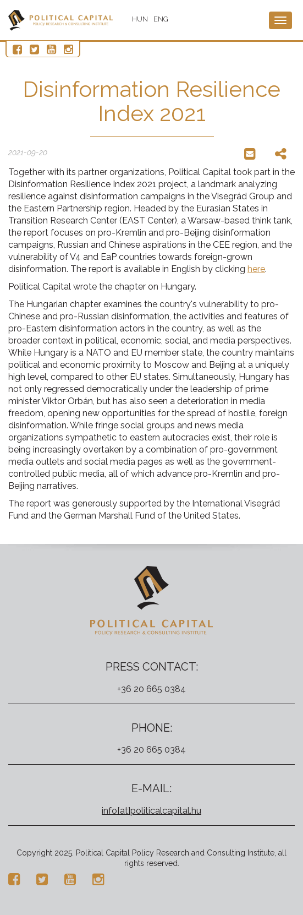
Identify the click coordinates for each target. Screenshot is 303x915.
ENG (160, 19)
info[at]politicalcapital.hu (151, 810)
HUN (140, 19)
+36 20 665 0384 (151, 689)
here (256, 269)
